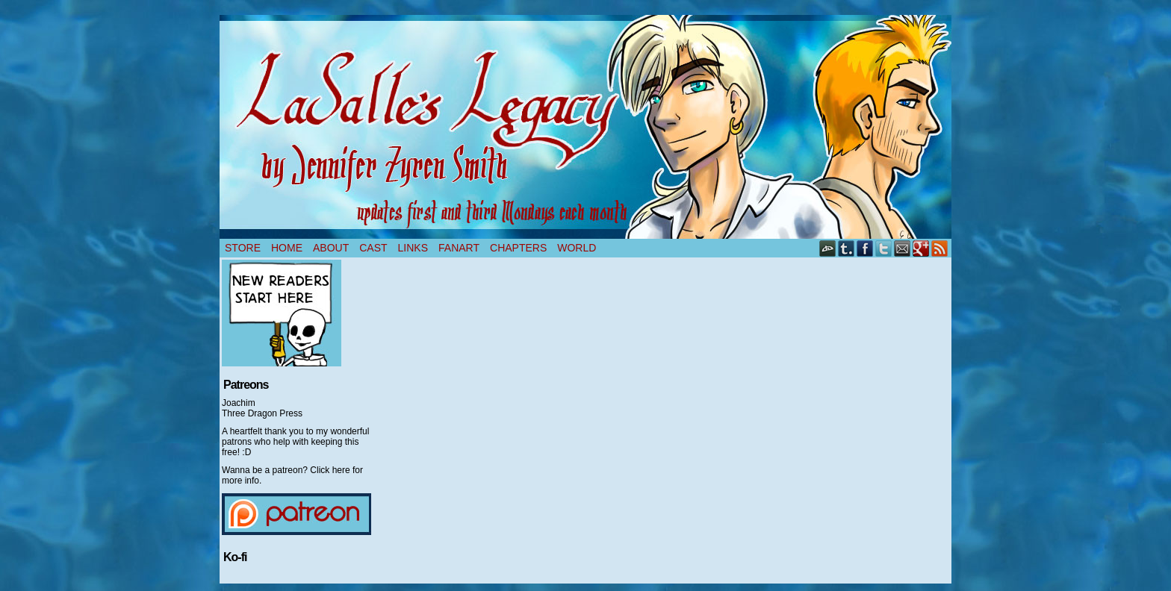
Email (902, 248)
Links (413, 248)
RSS (940, 248)
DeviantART (828, 248)
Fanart (458, 248)
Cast (373, 248)
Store (243, 248)
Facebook (865, 248)
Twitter (884, 248)
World (576, 248)
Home (286, 248)
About (331, 248)
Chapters (518, 248)
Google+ (921, 248)
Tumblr (846, 248)
